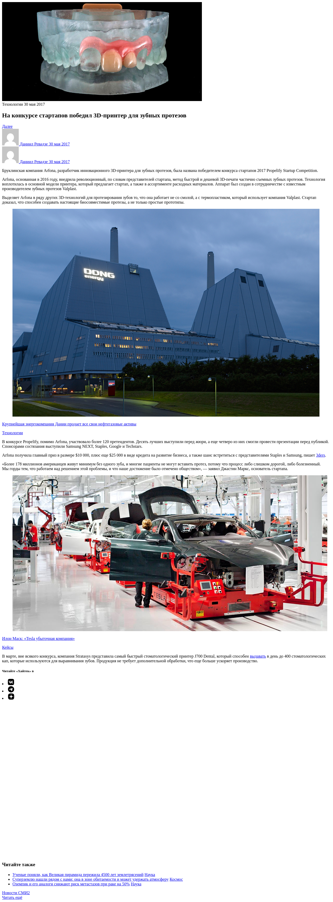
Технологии (12, 104)
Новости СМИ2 (16, 893)
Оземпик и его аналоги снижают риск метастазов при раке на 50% (71, 884)
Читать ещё (12, 897)
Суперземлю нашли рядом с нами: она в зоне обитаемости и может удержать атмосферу (90, 879)
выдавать (258, 656)
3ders (320, 455)
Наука (150, 874)
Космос (176, 879)
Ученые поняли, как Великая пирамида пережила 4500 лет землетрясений (78, 874)
